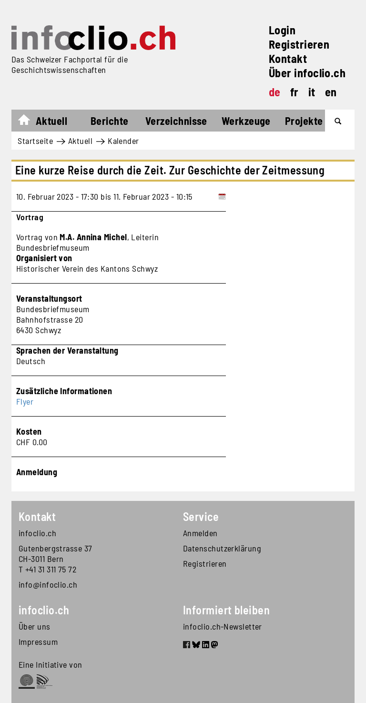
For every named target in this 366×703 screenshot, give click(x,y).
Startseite (28, 122)
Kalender (123, 140)
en (331, 92)
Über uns (35, 626)
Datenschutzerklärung (222, 548)
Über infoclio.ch (307, 73)
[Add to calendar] (222, 196)
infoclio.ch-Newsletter (222, 626)
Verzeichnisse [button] (176, 120)
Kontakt (288, 58)
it (311, 92)
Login (282, 30)
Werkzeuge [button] (246, 120)
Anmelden (200, 533)
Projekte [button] (304, 120)
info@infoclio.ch (48, 584)
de (275, 92)
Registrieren (299, 44)
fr (294, 92)
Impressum (38, 641)
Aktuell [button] (51, 120)
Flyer (24, 401)
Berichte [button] (110, 120)
